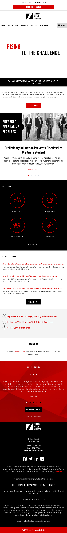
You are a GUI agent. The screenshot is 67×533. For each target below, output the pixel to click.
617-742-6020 (36, 446)
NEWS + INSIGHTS (9, 256)
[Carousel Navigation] (33, 175)
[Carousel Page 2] (32, 176)
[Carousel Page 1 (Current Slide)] (28, 176)
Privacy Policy (32, 485)
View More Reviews (33, 410)
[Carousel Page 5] (40, 402)
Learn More (33, 105)
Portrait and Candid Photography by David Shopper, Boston (33, 479)
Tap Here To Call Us (33, 6)
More (63, 25)
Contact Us (44, 25)
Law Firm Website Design (33, 530)
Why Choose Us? (13, 25)
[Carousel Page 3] (35, 176)
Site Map (42, 485)
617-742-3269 (35, 448)
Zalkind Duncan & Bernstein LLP (40, 521)
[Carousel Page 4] (38, 176)
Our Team (24, 25)
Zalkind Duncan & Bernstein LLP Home (33, 17)
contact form (20, 351)
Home (3, 25)
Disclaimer (21, 485)
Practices (34, 25)
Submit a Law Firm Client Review (33, 416)
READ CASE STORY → (33, 170)
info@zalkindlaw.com (35, 450)
